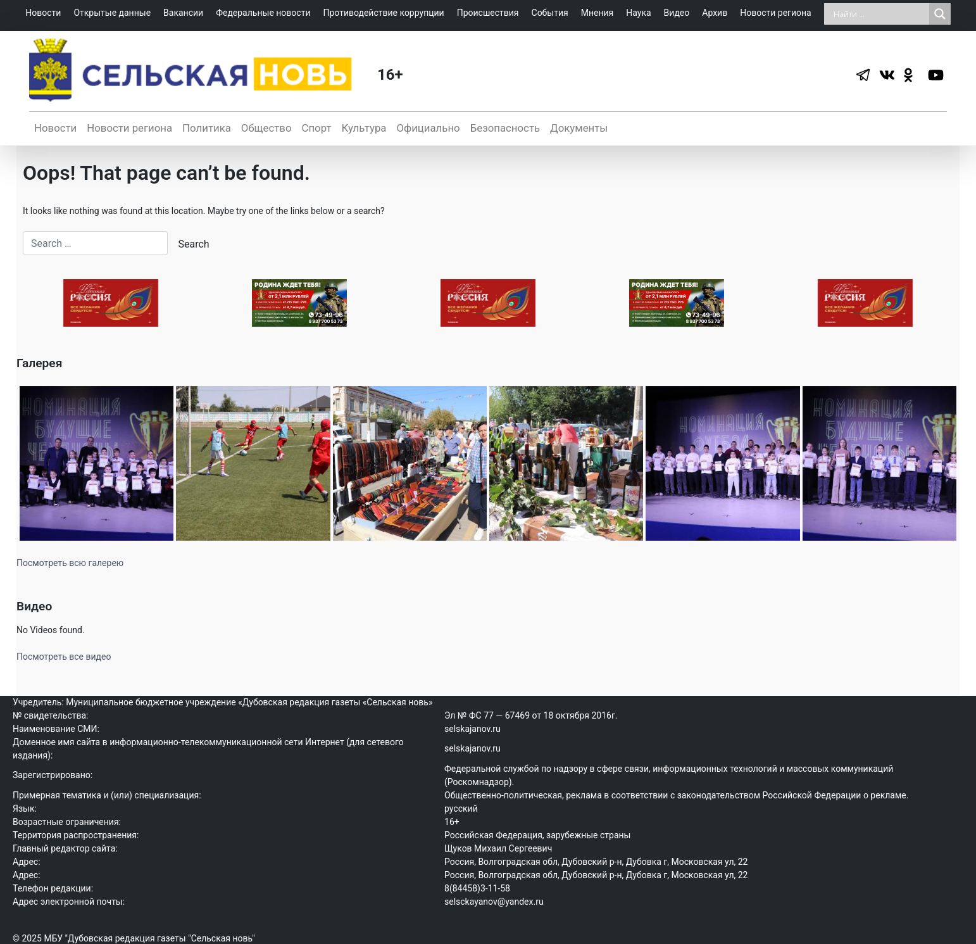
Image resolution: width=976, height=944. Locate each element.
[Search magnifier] (940, 14)
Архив (714, 13)
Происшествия (488, 13)
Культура (364, 128)
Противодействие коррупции (383, 13)
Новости (43, 13)
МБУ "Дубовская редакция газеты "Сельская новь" (149, 938)
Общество (266, 128)
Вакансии (183, 13)
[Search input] (880, 14)
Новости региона (775, 13)
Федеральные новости (263, 13)
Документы (579, 128)
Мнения (597, 13)
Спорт (316, 128)
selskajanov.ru (472, 729)
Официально (428, 128)
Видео (677, 13)
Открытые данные (112, 13)
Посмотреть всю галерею (69, 563)
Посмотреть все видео (63, 656)
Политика (206, 128)
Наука (638, 13)
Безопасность (505, 128)
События (550, 13)
